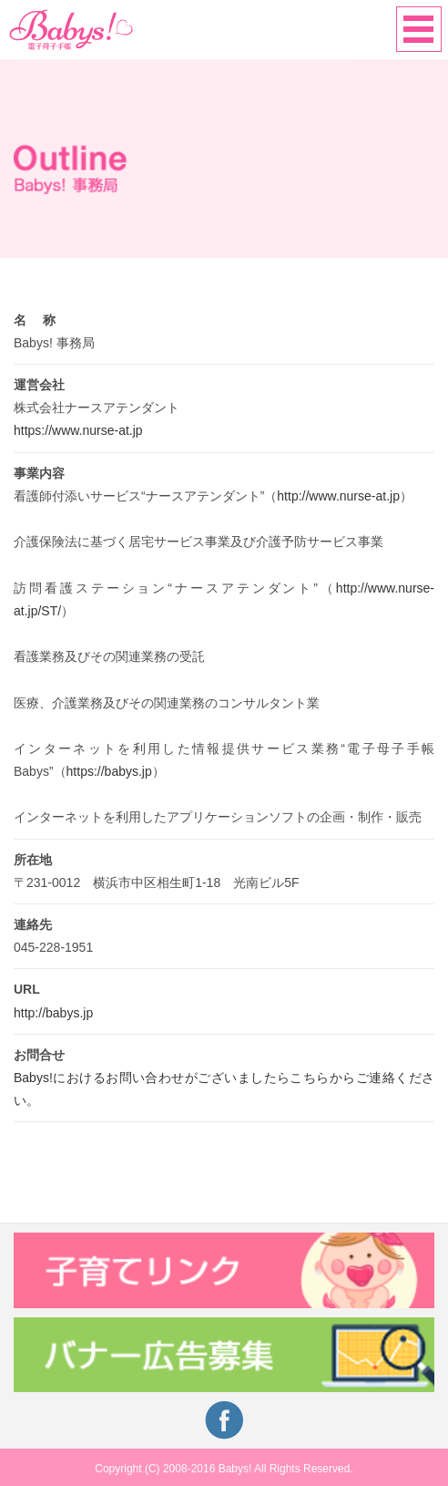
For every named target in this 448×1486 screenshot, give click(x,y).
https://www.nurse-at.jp (78, 430)
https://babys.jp (109, 771)
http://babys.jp (53, 1013)
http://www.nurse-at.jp (338, 496)
